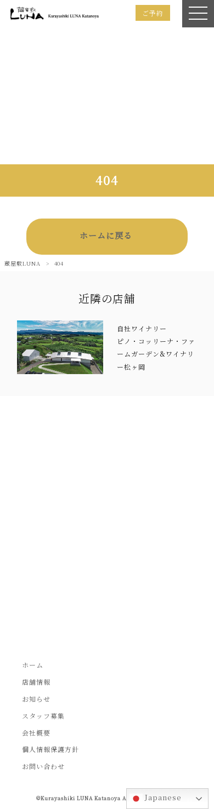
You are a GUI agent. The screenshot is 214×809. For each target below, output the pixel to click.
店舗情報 (36, 681)
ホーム (32, 664)
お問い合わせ (43, 766)
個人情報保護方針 (50, 749)
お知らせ (36, 698)
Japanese (155, 798)
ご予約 (153, 13)
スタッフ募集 (43, 715)
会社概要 (36, 732)
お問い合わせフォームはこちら (107, 591)
